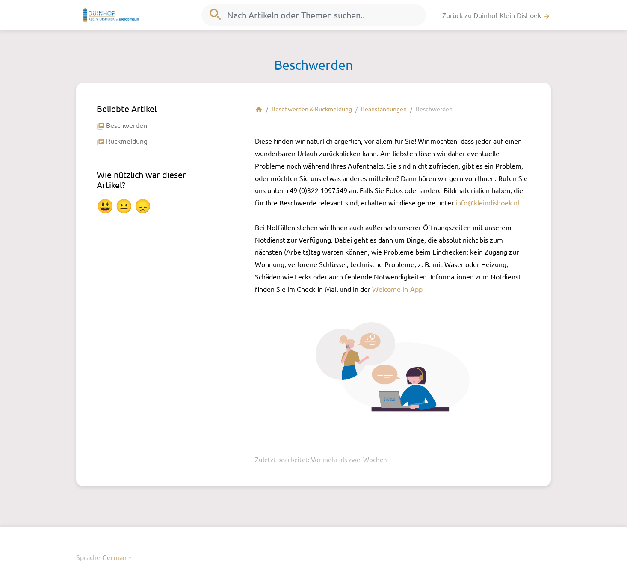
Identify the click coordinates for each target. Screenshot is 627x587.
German (114, 557)
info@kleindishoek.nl (487, 202)
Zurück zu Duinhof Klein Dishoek (496, 15)
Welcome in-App (397, 289)
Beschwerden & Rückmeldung (312, 109)
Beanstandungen (384, 109)
